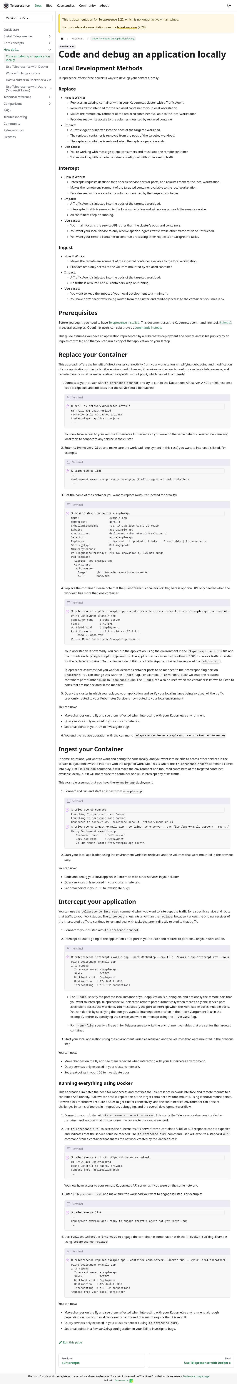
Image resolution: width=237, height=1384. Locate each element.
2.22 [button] (23, 18)
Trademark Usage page (196, 1376)
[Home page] (62, 38)
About (104, 6)
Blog (49, 6)
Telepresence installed (124, 323)
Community (87, 6)
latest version (127, 27)
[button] (27, 36)
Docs (38, 6)
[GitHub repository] (223, 5)
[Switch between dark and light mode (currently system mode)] (229, 6)
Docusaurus (124, 1380)
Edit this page (70, 1342)
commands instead (148, 328)
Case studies (66, 6)
